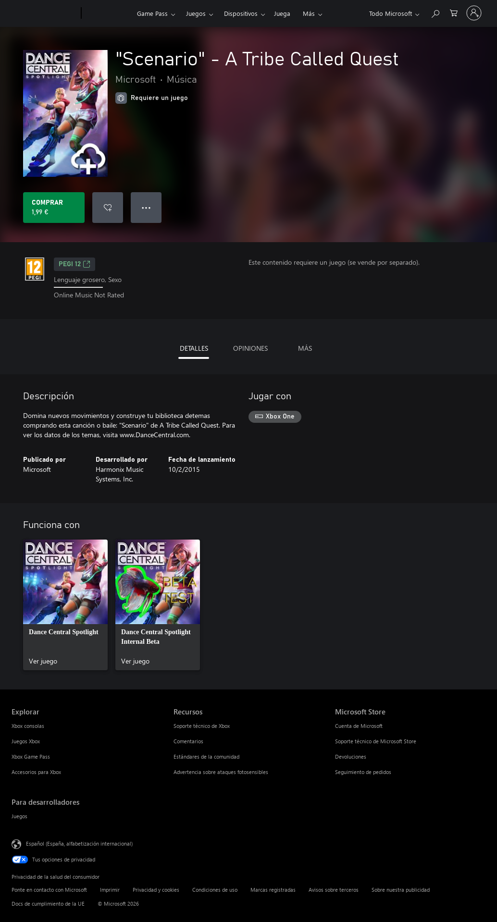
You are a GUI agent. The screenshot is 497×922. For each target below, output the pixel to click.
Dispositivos (241, 13)
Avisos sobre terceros (334, 889)
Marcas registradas (273, 889)
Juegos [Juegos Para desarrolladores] (19, 816)
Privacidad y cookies (156, 889)
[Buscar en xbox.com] (435, 12)
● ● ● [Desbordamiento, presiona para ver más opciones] (146, 207)
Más (309, 13)
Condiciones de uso (214, 889)
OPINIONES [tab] (250, 348)
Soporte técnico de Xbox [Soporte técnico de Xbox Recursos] (202, 726)
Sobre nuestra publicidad (401, 889)
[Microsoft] (44, 13)
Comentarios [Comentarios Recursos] (188, 741)
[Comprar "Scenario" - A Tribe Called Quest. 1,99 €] (54, 207)
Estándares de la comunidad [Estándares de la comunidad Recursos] (206, 756)
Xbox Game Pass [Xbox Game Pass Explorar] (31, 756)
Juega (282, 13)
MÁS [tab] (305, 348)
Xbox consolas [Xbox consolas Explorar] (28, 726)
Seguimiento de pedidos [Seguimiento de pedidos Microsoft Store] (363, 772)
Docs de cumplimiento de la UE (48, 903)
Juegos (196, 13)
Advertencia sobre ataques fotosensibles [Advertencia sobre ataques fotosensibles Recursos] (221, 772)
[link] (65, 605)
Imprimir (110, 889)
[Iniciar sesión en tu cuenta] (473, 13)
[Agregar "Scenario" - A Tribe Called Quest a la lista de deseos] (107, 207)
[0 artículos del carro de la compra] (454, 12)
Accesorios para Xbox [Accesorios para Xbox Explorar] (36, 772)
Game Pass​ (152, 13)
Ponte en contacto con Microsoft (49, 889)
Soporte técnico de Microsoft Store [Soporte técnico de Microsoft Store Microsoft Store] (375, 741)
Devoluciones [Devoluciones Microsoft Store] (350, 756)
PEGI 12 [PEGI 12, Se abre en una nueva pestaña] (74, 264)
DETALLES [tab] (194, 348)
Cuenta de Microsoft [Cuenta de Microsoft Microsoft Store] (359, 726)
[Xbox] (108, 13)
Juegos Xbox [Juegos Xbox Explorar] (26, 741)
